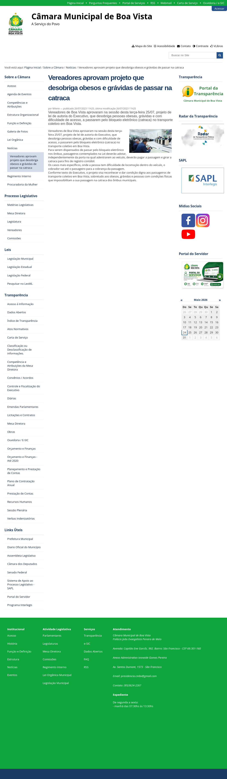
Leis (7, 250)
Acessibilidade (166, 46)
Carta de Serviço (187, 3)
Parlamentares (52, 635)
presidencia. (128, 676)
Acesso (11, 635)
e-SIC (87, 643)
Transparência (16, 295)
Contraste (202, 46)
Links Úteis (13, 530)
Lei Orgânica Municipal (57, 675)
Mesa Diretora (52, 651)
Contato (186, 46)
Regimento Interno (55, 667)
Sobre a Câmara (53, 67)
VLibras (218, 46)
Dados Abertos (93, 651)
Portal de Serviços (133, 3)
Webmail (166, 3)
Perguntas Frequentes (103, 3)
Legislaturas (50, 643)
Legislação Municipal (56, 683)
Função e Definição (19, 651)
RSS (152, 3)
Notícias (71, 67)
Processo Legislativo (20, 196)
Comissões (49, 659)
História (12, 643)
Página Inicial (75, 3)
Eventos (12, 675)
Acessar (219, 8)
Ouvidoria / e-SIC (213, 3)
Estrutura (13, 659)
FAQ (86, 659)
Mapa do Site (143, 46)
